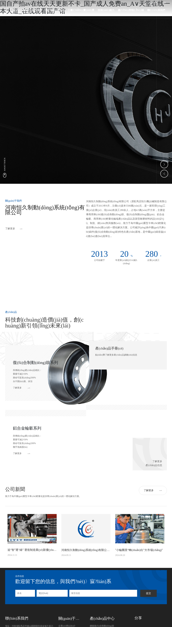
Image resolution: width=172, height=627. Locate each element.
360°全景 (153, 3)
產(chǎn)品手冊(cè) (109, 348)
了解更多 (10, 228)
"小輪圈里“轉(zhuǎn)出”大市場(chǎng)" (139, 550)
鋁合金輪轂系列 (27, 428)
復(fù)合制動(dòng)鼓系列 (35, 362)
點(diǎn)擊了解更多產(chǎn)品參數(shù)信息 (116, 355)
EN (164, 3)
